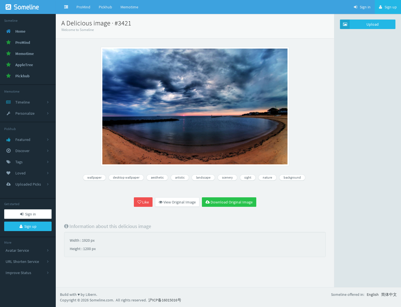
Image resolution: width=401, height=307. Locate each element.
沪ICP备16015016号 (164, 300)
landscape (203, 177)
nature (267, 177)
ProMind (83, 6)
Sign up (28, 226)
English (373, 294)
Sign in (28, 214)
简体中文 (389, 294)
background (292, 177)
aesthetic (157, 177)
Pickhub (105, 6)
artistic (180, 177)
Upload (359, 24)
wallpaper (94, 177)
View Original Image (177, 202)
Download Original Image (229, 202)
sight (247, 177)
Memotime (129, 6)
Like (143, 202)
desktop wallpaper (126, 177)
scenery (227, 177)
